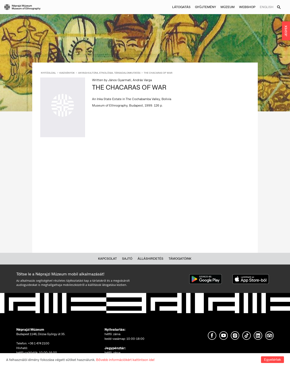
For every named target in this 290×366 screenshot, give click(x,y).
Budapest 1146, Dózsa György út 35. (40, 334)
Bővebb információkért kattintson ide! (125, 360)
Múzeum (228, 7)
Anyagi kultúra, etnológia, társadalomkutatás (109, 72)
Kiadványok (67, 72)
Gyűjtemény (205, 7)
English (266, 7)
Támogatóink (180, 258)
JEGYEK (286, 30)
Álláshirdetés (150, 258)
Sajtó (127, 258)
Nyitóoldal (48, 72)
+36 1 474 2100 (38, 343)
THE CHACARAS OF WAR (158, 72)
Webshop (247, 7)
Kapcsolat (107, 258)
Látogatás (181, 7)
